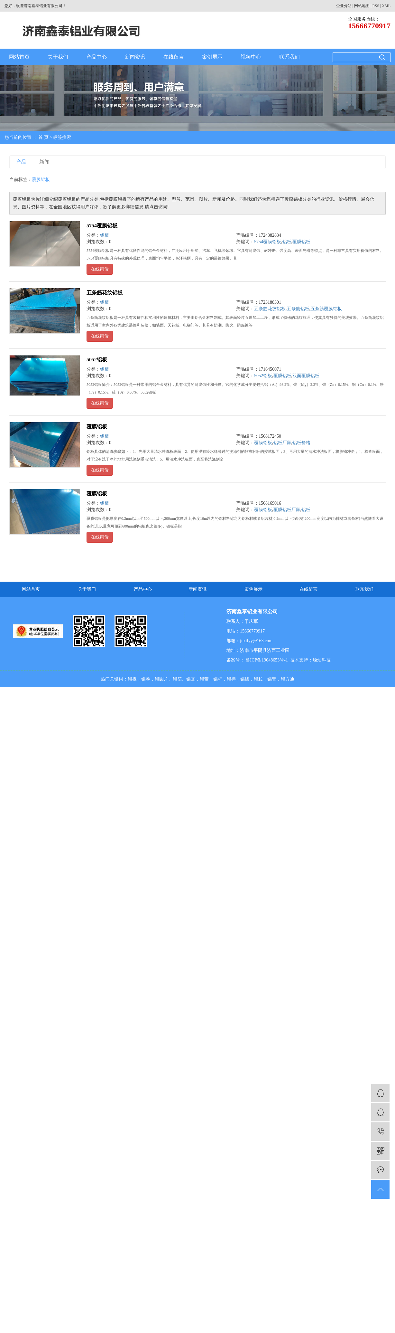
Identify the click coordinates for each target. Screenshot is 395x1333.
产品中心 (96, 57)
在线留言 (173, 57)
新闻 (44, 162)
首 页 (43, 137)
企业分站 (344, 6)
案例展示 (212, 57)
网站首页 (19, 57)
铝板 (104, 235)
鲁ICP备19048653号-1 (266, 660)
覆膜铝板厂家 (286, 509)
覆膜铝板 (301, 241)
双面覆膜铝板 (305, 375)
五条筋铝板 (298, 308)
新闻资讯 (135, 57)
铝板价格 (301, 442)
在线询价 (100, 269)
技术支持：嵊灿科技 (310, 660)
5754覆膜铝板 (102, 225)
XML (386, 6)
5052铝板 (97, 359)
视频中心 (251, 57)
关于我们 (58, 57)
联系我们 (289, 57)
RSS (375, 6)
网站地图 (362, 6)
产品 (21, 162)
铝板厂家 (282, 442)
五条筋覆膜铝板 (326, 308)
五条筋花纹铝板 (105, 292)
